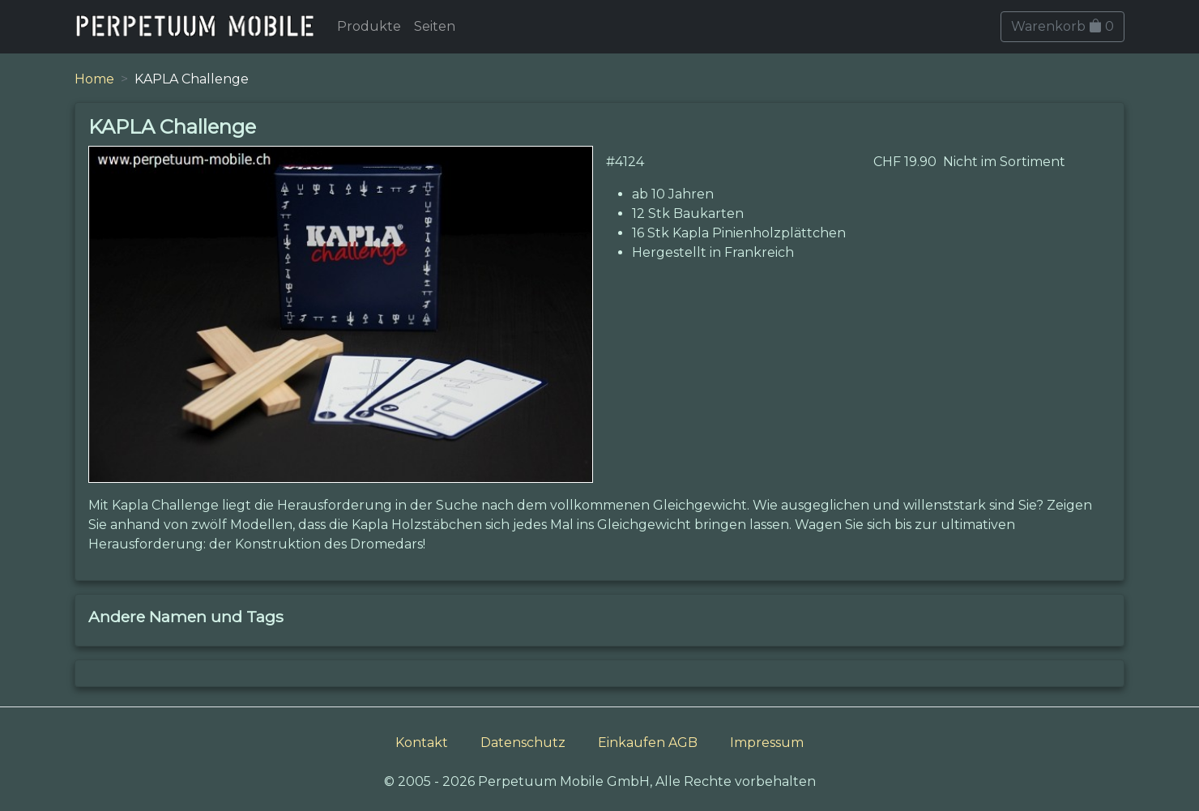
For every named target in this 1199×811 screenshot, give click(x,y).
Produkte (369, 26)
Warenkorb (1062, 26)
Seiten (434, 26)
